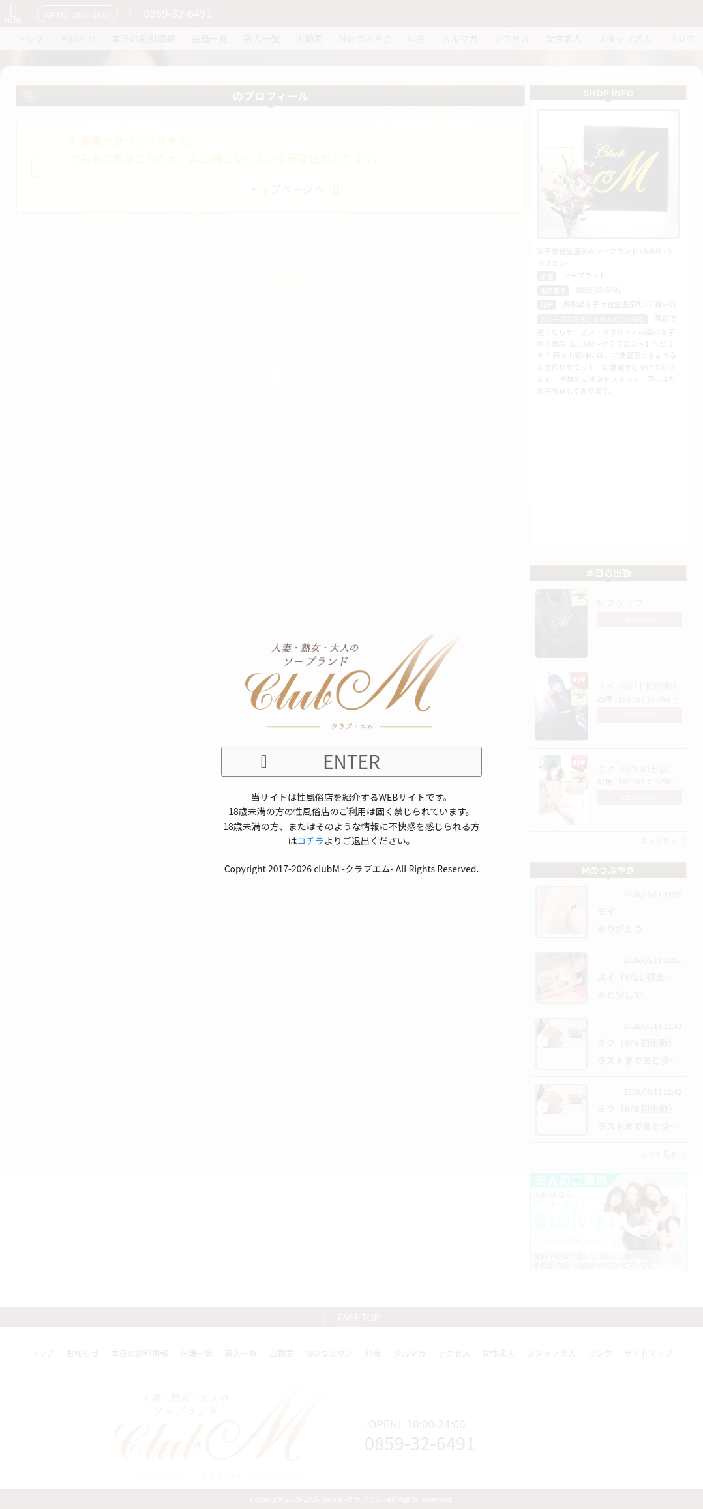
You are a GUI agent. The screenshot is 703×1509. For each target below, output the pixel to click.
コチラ (310, 840)
